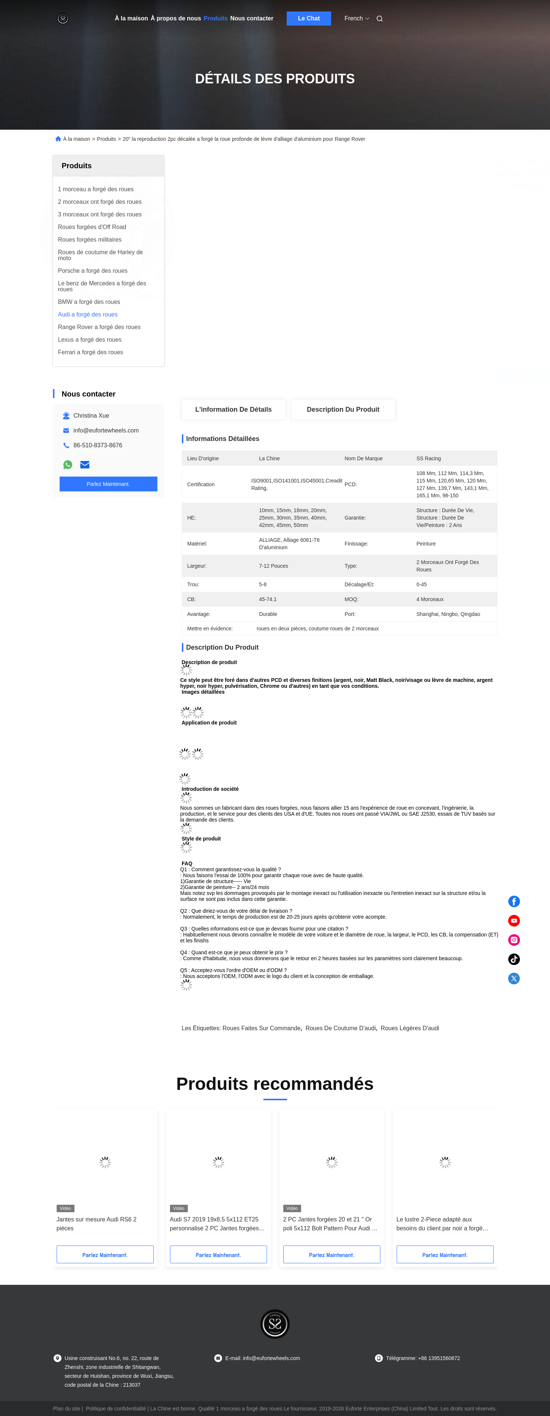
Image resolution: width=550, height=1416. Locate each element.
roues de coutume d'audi (341, 1028)
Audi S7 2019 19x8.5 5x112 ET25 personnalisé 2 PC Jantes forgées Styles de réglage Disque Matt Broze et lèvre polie (218, 1224)
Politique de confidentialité (116, 1409)
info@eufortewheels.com (106, 430)
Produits (216, 18)
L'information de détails (233, 409)
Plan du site (66, 1409)
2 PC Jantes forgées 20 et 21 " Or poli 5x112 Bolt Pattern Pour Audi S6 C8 (331, 1224)
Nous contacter (251, 18)
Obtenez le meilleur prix (384, 375)
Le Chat (309, 18)
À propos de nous (176, 18)
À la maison (131, 18)
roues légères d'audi (410, 1028)
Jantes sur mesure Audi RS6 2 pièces (97, 1223)
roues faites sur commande (262, 1028)
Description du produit (343, 409)
